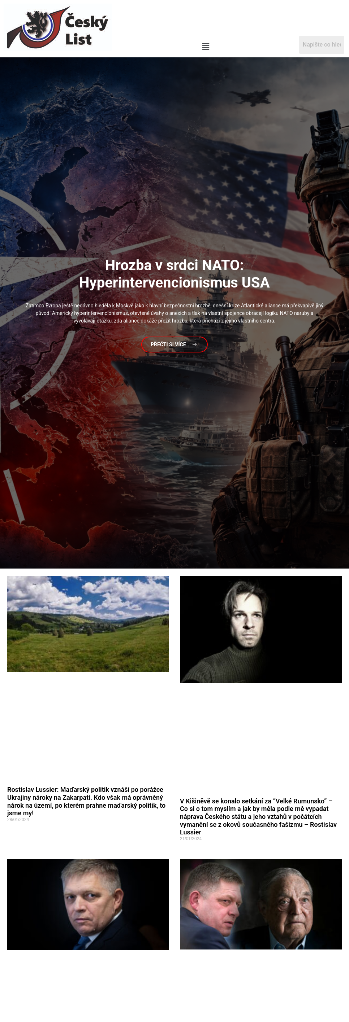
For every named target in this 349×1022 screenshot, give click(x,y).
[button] (206, 47)
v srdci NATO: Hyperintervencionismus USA (174, 274)
